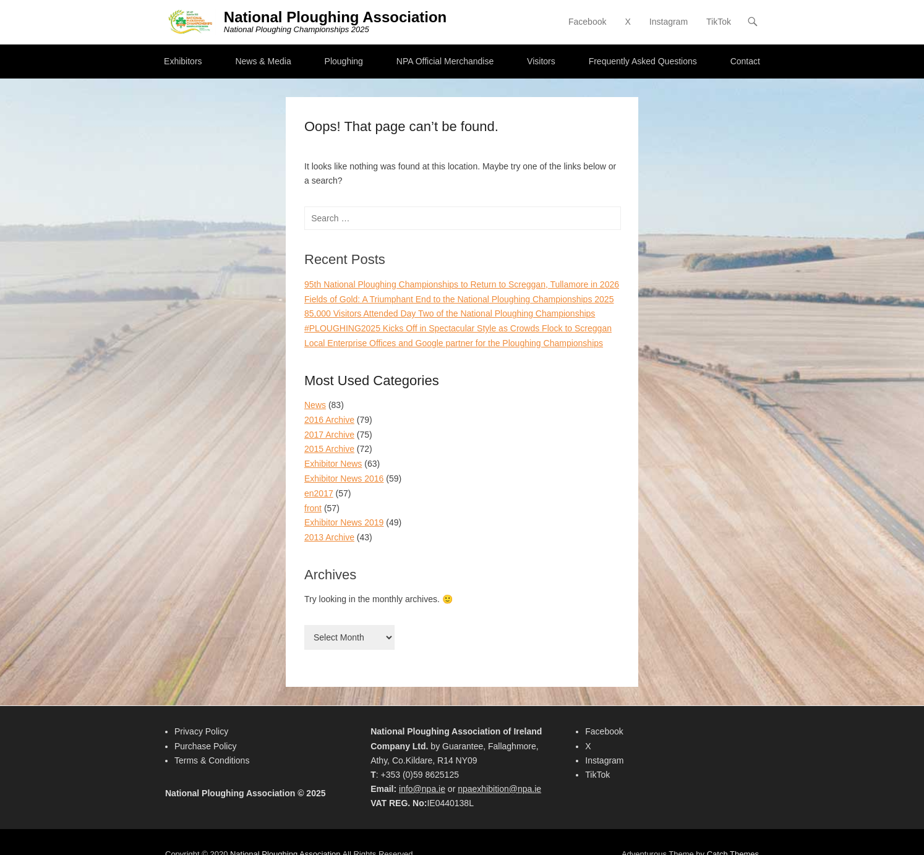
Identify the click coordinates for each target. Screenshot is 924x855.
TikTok (718, 22)
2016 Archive (329, 420)
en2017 (318, 493)
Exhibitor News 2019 (343, 522)
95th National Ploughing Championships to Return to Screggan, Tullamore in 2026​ (461, 284)
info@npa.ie (422, 789)
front (313, 508)
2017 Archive (329, 435)
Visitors (541, 61)
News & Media (263, 61)
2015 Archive (329, 449)
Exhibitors (183, 61)
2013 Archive (329, 537)
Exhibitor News (333, 464)
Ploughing (344, 61)
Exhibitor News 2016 (343, 478)
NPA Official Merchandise (445, 61)
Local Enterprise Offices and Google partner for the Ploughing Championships (453, 343)
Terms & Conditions (211, 760)
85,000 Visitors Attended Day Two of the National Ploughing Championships (449, 313)
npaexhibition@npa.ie (499, 789)
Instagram (668, 22)
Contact (745, 61)
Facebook (587, 22)
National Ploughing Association (335, 17)
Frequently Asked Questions (643, 61)
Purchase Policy (205, 746)
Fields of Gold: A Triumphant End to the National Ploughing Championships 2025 (459, 299)
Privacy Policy (201, 731)
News (315, 405)
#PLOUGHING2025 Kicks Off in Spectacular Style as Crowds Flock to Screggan (458, 328)
